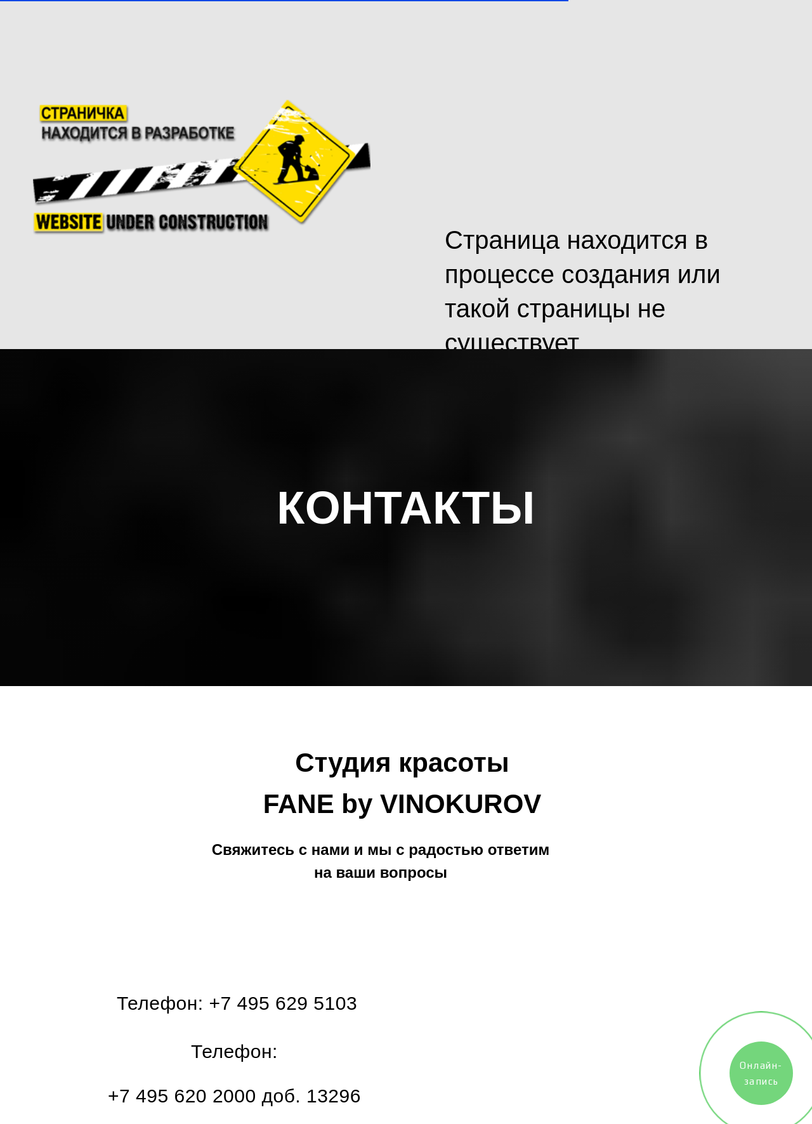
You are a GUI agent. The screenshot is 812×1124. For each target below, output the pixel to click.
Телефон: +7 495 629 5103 (237, 1003)
